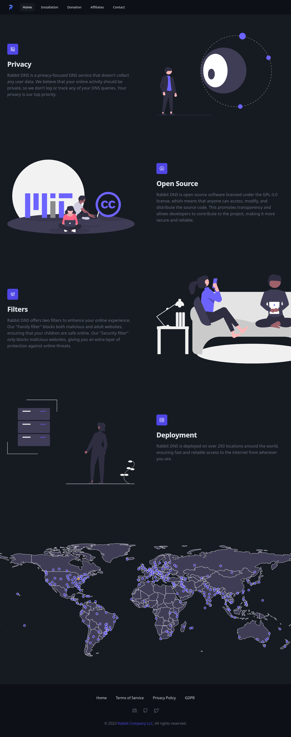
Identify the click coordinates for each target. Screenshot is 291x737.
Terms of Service (130, 697)
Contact (119, 7)
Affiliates (97, 7)
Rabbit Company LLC (135, 723)
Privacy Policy (164, 697)
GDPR (190, 697)
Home (27, 7)
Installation (49, 7)
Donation (74, 7)
